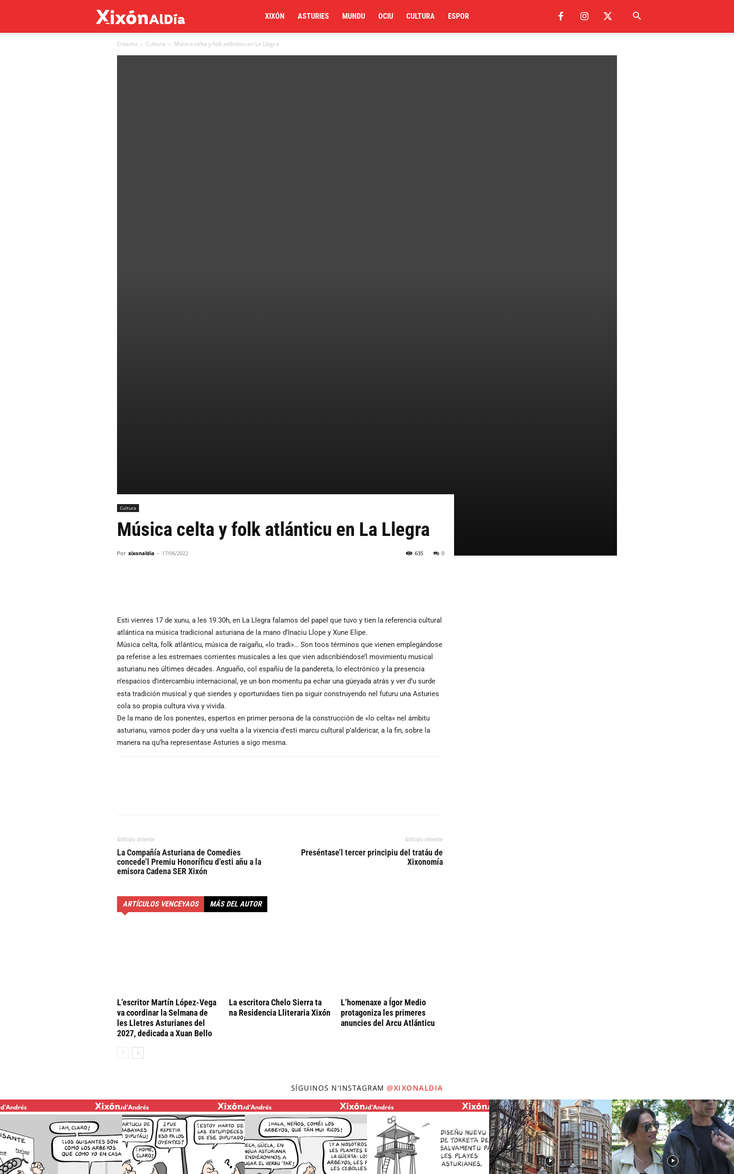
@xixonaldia (415, 881)
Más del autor (236, 697)
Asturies (313, 16)
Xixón (275, 16)
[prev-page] (123, 846)
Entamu (127, 44)
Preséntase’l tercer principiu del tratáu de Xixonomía (372, 650)
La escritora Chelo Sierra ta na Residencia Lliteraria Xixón (279, 801)
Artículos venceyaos (160, 697)
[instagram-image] (61, 954)
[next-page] (138, 846)
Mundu (353, 16)
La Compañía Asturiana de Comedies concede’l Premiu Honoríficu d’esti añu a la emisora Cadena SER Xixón (189, 655)
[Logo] (140, 16)
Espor (458, 16)
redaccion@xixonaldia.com (171, 1084)
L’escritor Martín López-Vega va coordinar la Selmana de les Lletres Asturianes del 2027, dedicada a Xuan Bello (166, 811)
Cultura (420, 16)
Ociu (385, 16)
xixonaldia (141, 346)
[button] (636, 17)
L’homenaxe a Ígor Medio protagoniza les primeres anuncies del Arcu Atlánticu (388, 806)
